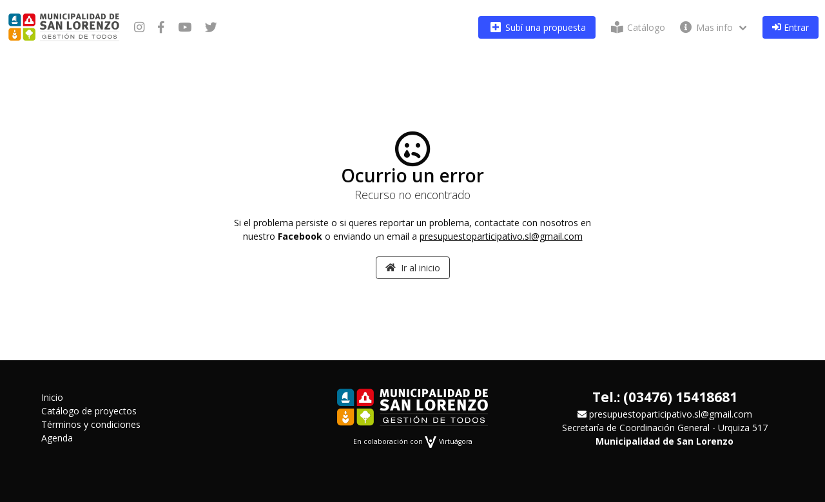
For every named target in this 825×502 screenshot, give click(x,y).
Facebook (300, 236)
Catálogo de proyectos (89, 411)
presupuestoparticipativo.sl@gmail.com (501, 236)
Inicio (52, 397)
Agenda (57, 438)
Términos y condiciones (91, 424)
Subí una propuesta (537, 27)
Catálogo (637, 27)
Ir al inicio (412, 268)
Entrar (790, 27)
